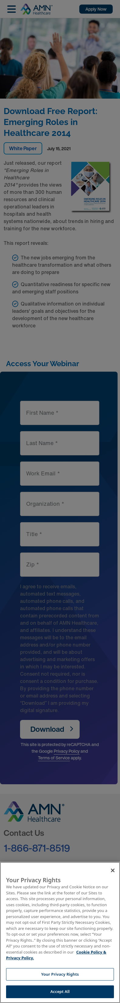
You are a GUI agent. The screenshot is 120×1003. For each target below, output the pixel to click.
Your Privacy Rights (60, 974)
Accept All (60, 991)
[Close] (112, 870)
